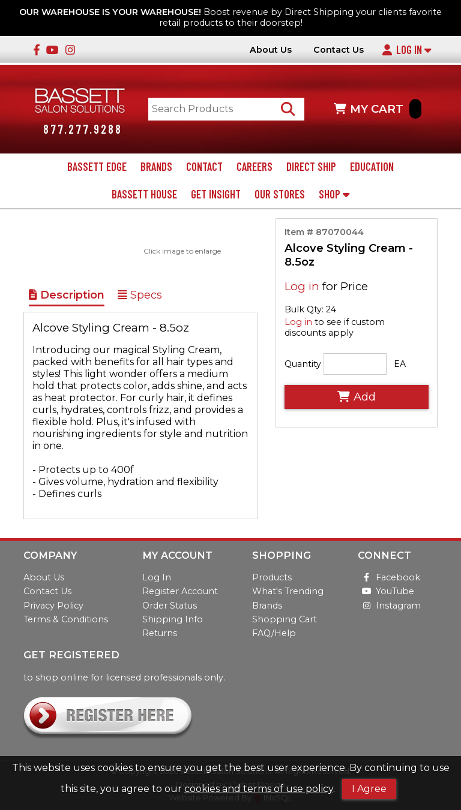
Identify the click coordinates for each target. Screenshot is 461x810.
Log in (302, 287)
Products (272, 578)
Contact (204, 167)
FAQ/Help (274, 633)
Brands (156, 167)
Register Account (180, 591)
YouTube (386, 591)
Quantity (303, 364)
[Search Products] (290, 109)
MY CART (377, 109)
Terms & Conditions (65, 619)
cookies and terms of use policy (258, 788)
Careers (255, 167)
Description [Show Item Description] (66, 296)
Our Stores (280, 195)
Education (372, 167)
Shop (334, 195)
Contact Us (338, 50)
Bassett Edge (97, 167)
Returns (159, 633)
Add (356, 398)
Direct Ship (311, 167)
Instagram (389, 605)
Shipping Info (172, 619)
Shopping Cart (284, 619)
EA (400, 364)
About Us (271, 50)
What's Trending (288, 591)
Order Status (169, 605)
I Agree (369, 788)
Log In (406, 49)
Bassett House (144, 195)
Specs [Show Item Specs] (140, 296)
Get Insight (216, 195)
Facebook (389, 578)
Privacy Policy (53, 605)
